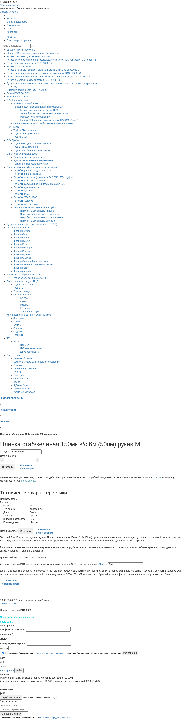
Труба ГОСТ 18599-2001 (26, 284)
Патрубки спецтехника (25, 204)
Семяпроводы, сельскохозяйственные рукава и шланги (43, 123)
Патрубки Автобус (23, 200)
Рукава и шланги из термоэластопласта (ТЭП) (32, 224)
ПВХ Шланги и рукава (18, 100)
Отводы (17, 328)
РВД (15, 86)
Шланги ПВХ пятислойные (21, 49)
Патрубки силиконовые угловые (37, 220)
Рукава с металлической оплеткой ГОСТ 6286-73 (33, 80)
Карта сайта (6, 621)
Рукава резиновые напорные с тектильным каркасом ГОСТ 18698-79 (44, 73)
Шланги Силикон (22, 257)
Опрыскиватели (21, 378)
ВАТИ (16, 341)
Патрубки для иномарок (26, 187)
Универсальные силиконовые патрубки (34, 207)
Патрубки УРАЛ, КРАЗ (25, 197)
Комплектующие (22, 291)
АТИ (9, 338)
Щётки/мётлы (20, 385)
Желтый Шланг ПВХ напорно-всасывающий (44, 113)
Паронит (24, 345)
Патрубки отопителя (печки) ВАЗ (31, 180)
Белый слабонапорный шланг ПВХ (39, 110)
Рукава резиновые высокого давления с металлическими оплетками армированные (52, 83)
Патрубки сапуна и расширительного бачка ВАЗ (39, 184)
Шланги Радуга (21, 251)
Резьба (24, 304)
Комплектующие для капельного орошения (36, 361)
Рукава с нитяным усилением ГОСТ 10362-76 (31, 56)
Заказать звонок (9, 11)
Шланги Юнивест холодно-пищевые (33, 264)
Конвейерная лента (17, 96)
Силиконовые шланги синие (28, 157)
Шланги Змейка (21, 241)
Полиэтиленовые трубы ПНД (22, 281)
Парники (18, 365)
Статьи (10, 28)
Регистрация (7, 670)
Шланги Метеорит (23, 247)
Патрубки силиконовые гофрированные (41, 217)
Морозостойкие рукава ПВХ (35, 116)
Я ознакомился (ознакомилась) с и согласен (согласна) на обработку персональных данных (61, 653)
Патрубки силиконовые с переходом (40, 214)
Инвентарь (19, 375)
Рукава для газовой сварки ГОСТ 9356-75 (29, 63)
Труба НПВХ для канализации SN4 (32, 143)
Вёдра (16, 382)
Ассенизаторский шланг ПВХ (29, 103)
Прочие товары (21, 388)
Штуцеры (25, 308)
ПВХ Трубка (13, 127)
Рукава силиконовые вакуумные (30, 163)
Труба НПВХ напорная (25, 147)
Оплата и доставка (17, 21)
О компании (13, 25)
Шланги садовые (22, 271)
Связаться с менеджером (26, 467)
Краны (23, 301)
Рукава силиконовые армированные (33, 160)
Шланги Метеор (21, 231)
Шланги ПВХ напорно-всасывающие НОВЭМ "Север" (49, 120)
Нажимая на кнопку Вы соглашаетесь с (36, 718)
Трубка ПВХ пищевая (24, 130)
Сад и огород (14, 355)
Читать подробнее (10, 5)
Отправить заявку (11, 713)
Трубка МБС (20, 137)
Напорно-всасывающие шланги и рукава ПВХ (38, 106)
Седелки (18, 331)
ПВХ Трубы (13, 140)
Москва (103, 564)
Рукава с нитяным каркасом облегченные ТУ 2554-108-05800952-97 (44, 69)
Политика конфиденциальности (17, 617)
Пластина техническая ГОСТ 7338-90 (27, 90)
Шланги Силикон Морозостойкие (31, 261)
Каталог (11, 18)
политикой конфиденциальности (50, 653)
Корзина (11, 37)
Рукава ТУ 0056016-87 (19, 66)
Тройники (18, 335)
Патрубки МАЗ (21, 194)
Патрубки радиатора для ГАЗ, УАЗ (32, 170)
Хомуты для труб (29, 311)
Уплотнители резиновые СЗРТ (29, 278)
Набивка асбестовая (31, 348)
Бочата (24, 298)
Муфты (17, 325)
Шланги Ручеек (21, 254)
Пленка (17, 371)
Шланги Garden (21, 234)
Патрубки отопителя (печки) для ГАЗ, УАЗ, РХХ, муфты (43, 177)
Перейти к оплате (10, 697)
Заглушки (18, 318)
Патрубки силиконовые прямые (37, 210)
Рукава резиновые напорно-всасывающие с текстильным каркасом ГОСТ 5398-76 (51, 59)
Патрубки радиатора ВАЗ (27, 173)
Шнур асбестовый (29, 351)
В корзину (7, 467)
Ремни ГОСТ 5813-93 (18, 93)
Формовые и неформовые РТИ (23, 274)
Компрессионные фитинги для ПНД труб (29, 314)
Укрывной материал (24, 392)
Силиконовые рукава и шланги (23, 153)
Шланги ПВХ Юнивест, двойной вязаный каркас (33, 53)
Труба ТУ (18, 288)
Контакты (12, 32)
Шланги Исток (21, 244)
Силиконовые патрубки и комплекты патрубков (32, 167)
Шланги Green (21, 237)
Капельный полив (22, 358)
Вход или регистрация (19, 40)
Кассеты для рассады (25, 368)
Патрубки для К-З (22, 190)
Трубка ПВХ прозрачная (26, 133)
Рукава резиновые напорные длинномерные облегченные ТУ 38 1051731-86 (48, 76)
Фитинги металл (22, 294)
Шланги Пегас (21, 267)
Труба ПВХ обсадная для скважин (31, 150)
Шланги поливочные (18, 227)
